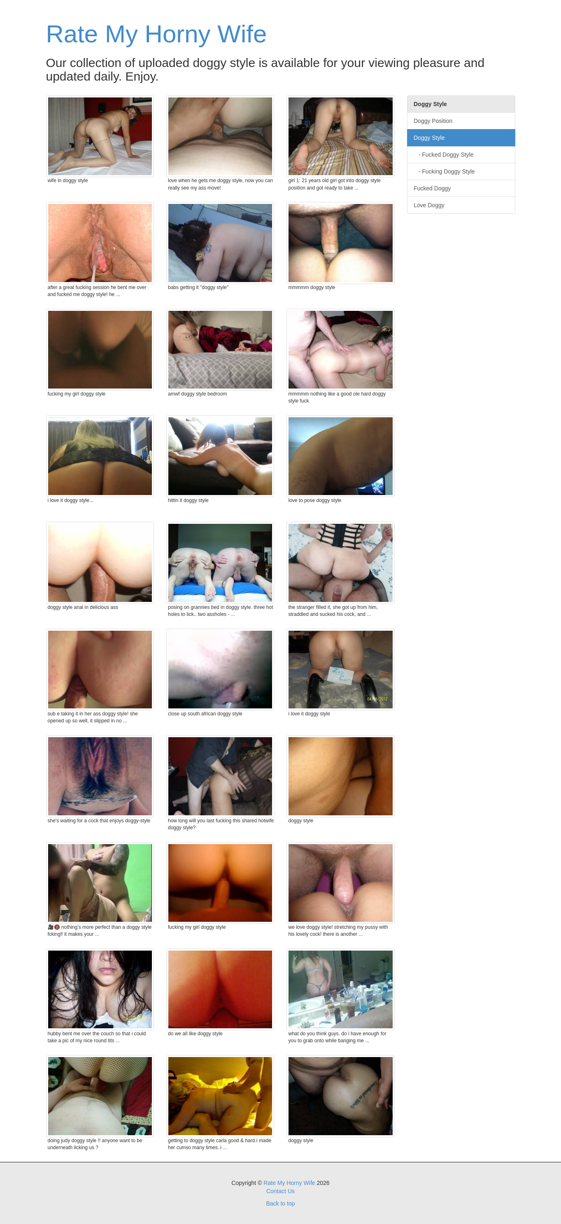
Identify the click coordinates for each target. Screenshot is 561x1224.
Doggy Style (429, 137)
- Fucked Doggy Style (444, 154)
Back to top (280, 1203)
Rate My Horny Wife (156, 34)
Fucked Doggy (432, 188)
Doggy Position (433, 121)
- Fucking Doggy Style (444, 171)
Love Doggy (429, 205)
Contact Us (280, 1191)
